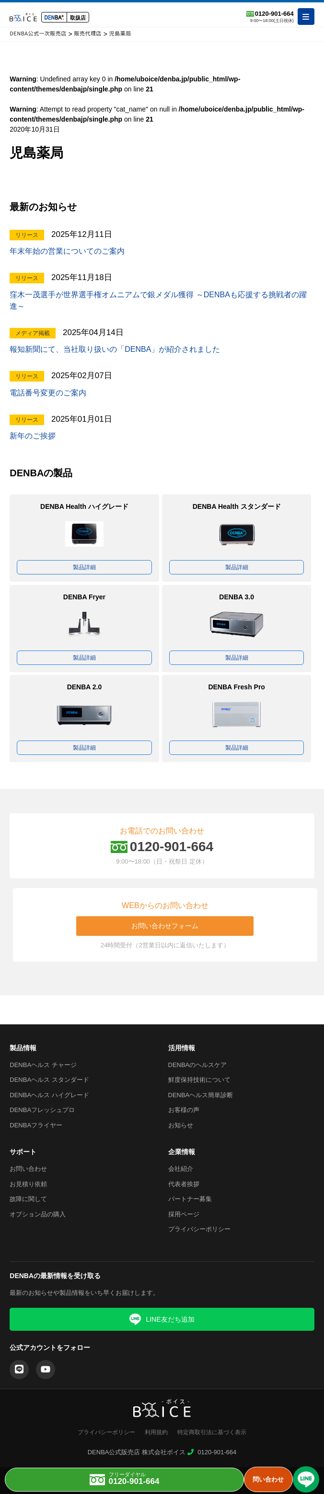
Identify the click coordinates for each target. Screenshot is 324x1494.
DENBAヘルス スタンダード (49, 1079)
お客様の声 (183, 1109)
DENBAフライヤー (36, 1125)
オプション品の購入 (38, 1214)
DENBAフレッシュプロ (42, 1109)
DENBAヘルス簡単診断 (200, 1095)
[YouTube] (45, 1369)
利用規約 (156, 1432)
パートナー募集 (190, 1198)
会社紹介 (180, 1168)
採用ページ (183, 1214)
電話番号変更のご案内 (48, 393)
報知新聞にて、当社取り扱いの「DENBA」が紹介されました (115, 349)
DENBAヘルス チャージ (43, 1064)
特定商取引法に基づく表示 (211, 1432)
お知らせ (180, 1125)
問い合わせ (268, 1479)
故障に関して (28, 1198)
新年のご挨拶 (33, 436)
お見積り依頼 (28, 1184)
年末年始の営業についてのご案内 (67, 251)
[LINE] (19, 1369)
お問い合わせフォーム (164, 926)
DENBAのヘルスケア (197, 1064)
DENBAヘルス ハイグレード (49, 1095)
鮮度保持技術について (199, 1079)
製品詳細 (84, 567)
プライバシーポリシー (199, 1229)
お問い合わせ (28, 1168)
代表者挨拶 (183, 1184)
